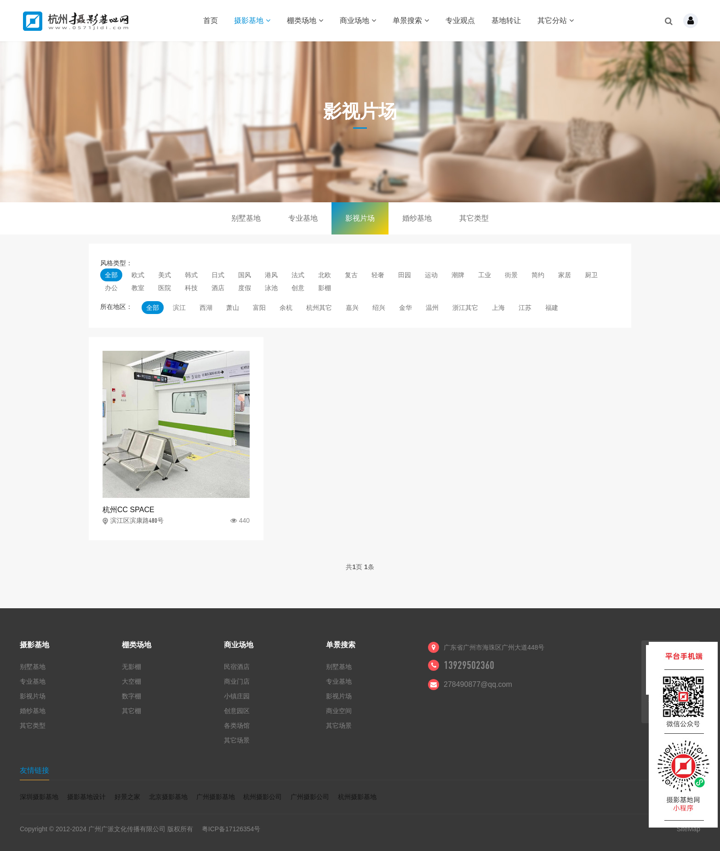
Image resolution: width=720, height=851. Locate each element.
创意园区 (237, 710)
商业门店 (237, 681)
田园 (404, 275)
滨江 (179, 307)
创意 (297, 287)
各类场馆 (237, 725)
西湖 (206, 307)
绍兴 (378, 307)
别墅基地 (246, 218)
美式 (164, 275)
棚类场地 (305, 20)
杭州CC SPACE (128, 510)
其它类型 (474, 218)
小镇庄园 (237, 696)
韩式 (191, 275)
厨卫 (591, 275)
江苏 (525, 307)
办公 (111, 287)
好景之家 (127, 796)
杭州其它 (319, 307)
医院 (164, 287)
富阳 (259, 307)
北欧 (324, 275)
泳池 (271, 287)
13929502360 (469, 665)
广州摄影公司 (310, 796)
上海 (498, 307)
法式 (297, 275)
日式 (217, 275)
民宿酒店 (237, 666)
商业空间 (339, 710)
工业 (484, 275)
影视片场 (360, 218)
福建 (551, 307)
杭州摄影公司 (262, 796)
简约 (537, 275)
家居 (564, 275)
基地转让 (506, 20)
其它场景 (237, 740)
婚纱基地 (417, 218)
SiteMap (688, 829)
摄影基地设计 (86, 796)
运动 (431, 275)
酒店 (217, 287)
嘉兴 (352, 307)
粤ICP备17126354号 (231, 829)
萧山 (232, 307)
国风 (244, 275)
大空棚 (131, 681)
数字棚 (131, 696)
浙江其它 (465, 307)
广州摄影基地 (215, 796)
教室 (137, 287)
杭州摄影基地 (357, 796)
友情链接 (34, 770)
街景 (511, 275)
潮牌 (457, 275)
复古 (351, 275)
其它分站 (555, 20)
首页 (210, 20)
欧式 (137, 275)
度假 (244, 287)
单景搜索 (411, 20)
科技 (191, 287)
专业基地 (303, 218)
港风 (271, 275)
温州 (432, 307)
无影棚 (131, 666)
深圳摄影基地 (39, 796)
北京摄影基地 (168, 796)
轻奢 (377, 275)
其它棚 (131, 710)
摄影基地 (252, 20)
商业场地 (358, 20)
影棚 (324, 287)
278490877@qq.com (478, 684)
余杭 (286, 307)
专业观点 (460, 20)
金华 (405, 307)
